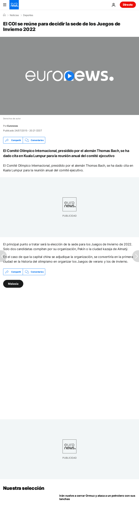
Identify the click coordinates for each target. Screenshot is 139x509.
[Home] (4, 15)
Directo (128, 4)
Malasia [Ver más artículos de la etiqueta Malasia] (13, 283)
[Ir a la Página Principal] (14, 4)
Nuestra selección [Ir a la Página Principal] (23, 488)
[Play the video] (69, 76)
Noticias (14, 15)
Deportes (28, 15)
